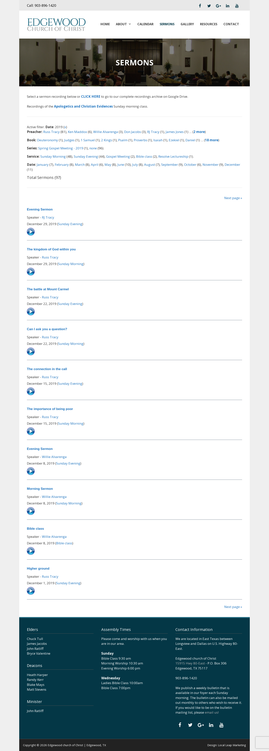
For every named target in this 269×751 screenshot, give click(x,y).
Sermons (167, 24)
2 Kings (106, 140)
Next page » (233, 198)
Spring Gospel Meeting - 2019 (60, 148)
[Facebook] (200, 6)
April (94, 164)
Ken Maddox (77, 132)
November (210, 164)
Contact (231, 24)
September (169, 164)
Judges (69, 140)
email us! (212, 712)
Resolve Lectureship (173, 156)
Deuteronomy (47, 140)
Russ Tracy (51, 132)
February (62, 164)
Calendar (145, 24)
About (125, 24)
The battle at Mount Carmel (48, 289)
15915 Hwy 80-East (190, 663)
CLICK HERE (90, 96)
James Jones (175, 132)
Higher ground (38, 568)
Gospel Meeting (118, 156)
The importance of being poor (50, 409)
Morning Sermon (40, 489)
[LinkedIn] (227, 6)
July (135, 164)
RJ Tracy (153, 132)
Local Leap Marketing (232, 745)
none (93, 148)
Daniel (190, 140)
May (108, 164)
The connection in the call (47, 369)
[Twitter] (209, 6)
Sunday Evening (86, 156)
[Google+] (218, 6)
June (120, 164)
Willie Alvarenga (105, 132)
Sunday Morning (53, 156)
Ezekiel (174, 140)
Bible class (144, 156)
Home (105, 24)
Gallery (187, 24)
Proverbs (140, 140)
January (43, 164)
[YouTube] (237, 6)
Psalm (123, 140)
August (149, 164)
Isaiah (158, 140)
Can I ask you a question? (47, 329)
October (190, 164)
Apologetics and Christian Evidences (83, 106)
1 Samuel (88, 140)
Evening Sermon (40, 209)
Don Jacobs (132, 132)
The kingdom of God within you (51, 249)
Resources (208, 24)
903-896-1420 (45, 5)
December (232, 164)
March (80, 164)
